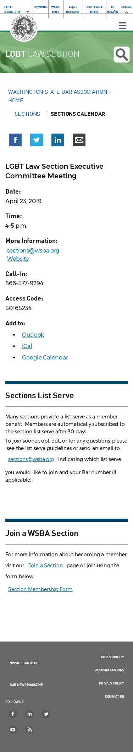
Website (18, 258)
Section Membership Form (40, 589)
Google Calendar (45, 357)
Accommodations (109, 670)
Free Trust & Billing (93, 9)
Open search (121, 54)
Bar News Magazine (26, 684)
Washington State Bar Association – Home (60, 96)
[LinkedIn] (30, 714)
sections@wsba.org (33, 250)
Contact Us (126, 9)
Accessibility (112, 657)
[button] (15, 139)
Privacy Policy (111, 683)
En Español (112, 9)
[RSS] (30, 729)
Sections (27, 113)
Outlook (33, 334)
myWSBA (40, 7)
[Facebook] (13, 714)
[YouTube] (13, 729)
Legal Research (72, 9)
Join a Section (45, 565)
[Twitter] (46, 714)
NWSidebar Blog (24, 663)
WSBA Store (55, 9)
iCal (27, 346)
